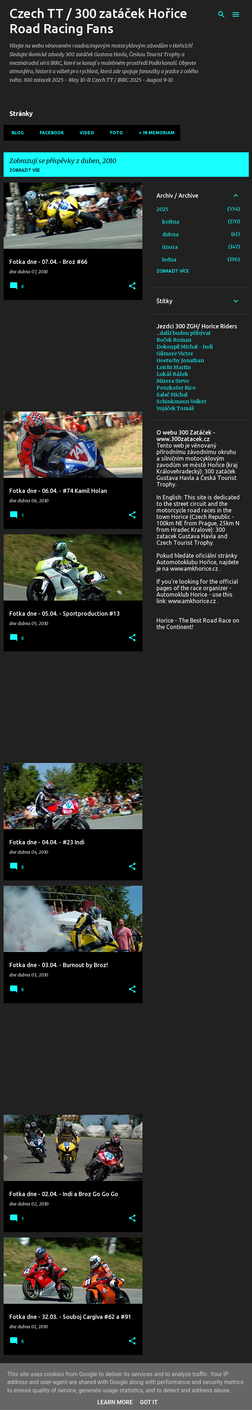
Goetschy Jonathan (180, 360)
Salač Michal (171, 394)
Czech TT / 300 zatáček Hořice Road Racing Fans (98, 21)
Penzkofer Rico (176, 388)
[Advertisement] (70, 355)
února (170, 247)
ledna (169, 259)
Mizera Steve (172, 381)
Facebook (49, 132)
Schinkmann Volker (181, 401)
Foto (114, 132)
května (170, 222)
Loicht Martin (173, 367)
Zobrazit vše (24, 170)
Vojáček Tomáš (175, 408)
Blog (15, 132)
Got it (149, 1402)
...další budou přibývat (183, 333)
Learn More (115, 1402)
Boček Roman (173, 340)
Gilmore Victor (174, 353)
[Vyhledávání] (221, 14)
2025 (162, 209)
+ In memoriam (154, 132)
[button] (132, 286)
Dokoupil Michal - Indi (184, 346)
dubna (170, 234)
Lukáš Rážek (172, 374)
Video (85, 132)
